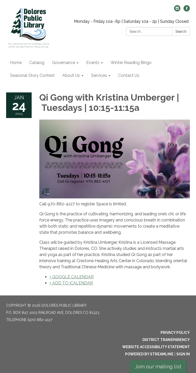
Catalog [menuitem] (36, 62)
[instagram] (177, 10)
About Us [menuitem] (71, 75)
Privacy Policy (175, 333)
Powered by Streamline (149, 354)
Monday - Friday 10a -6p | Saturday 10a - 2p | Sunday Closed (131, 21)
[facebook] (186, 10)
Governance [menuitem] (63, 62)
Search (181, 31)
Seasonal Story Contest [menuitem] (32, 75)
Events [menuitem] (92, 62)
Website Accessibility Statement (156, 347)
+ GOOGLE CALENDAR (72, 276)
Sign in (183, 354)
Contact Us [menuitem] (128, 75)
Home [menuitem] (16, 62)
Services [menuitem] (99, 75)
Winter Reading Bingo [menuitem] (131, 62)
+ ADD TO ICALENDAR (71, 283)
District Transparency (166, 340)
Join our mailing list (158, 367)
